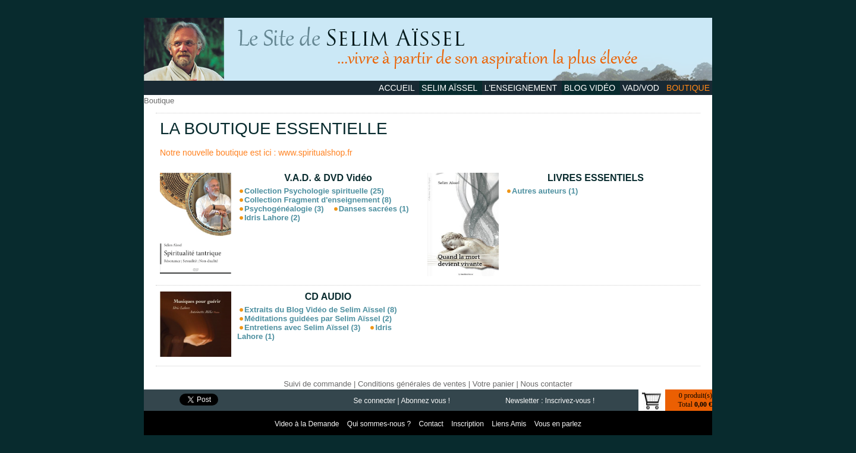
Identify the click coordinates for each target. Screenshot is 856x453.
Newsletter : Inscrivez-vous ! (549, 401)
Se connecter (375, 401)
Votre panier (493, 383)
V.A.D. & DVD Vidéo (328, 178)
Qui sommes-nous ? (380, 424)
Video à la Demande (308, 424)
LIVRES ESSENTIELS (595, 178)
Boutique (688, 88)
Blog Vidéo (591, 88)
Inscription (468, 424)
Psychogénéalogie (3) (284, 208)
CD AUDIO (328, 297)
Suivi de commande (317, 383)
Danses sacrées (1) (374, 208)
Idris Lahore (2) (272, 217)
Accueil (398, 88)
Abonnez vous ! (425, 401)
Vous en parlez (557, 424)
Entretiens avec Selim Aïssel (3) (302, 327)
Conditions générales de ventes (412, 383)
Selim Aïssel (450, 88)
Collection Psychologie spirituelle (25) (314, 190)
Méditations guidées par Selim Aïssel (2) (318, 318)
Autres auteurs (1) (545, 190)
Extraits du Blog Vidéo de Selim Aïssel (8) (320, 309)
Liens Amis (510, 424)
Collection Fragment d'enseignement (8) (317, 199)
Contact (432, 424)
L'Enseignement (521, 88)
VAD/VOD (642, 88)
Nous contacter (546, 383)
